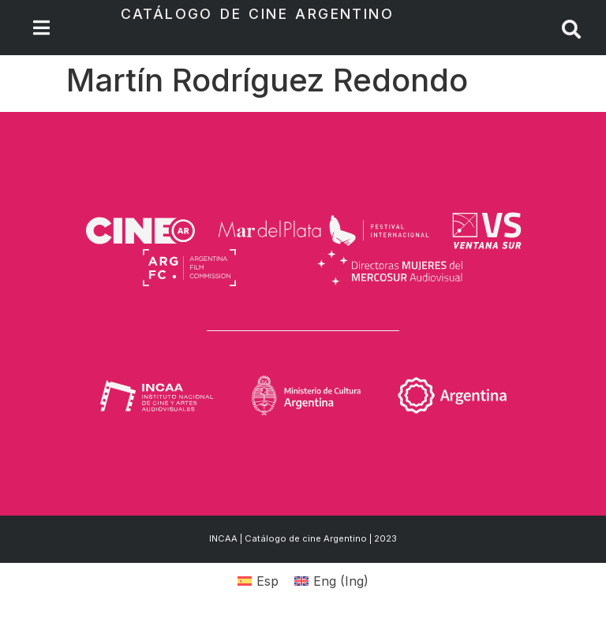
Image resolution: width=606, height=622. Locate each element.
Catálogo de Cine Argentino (257, 14)
